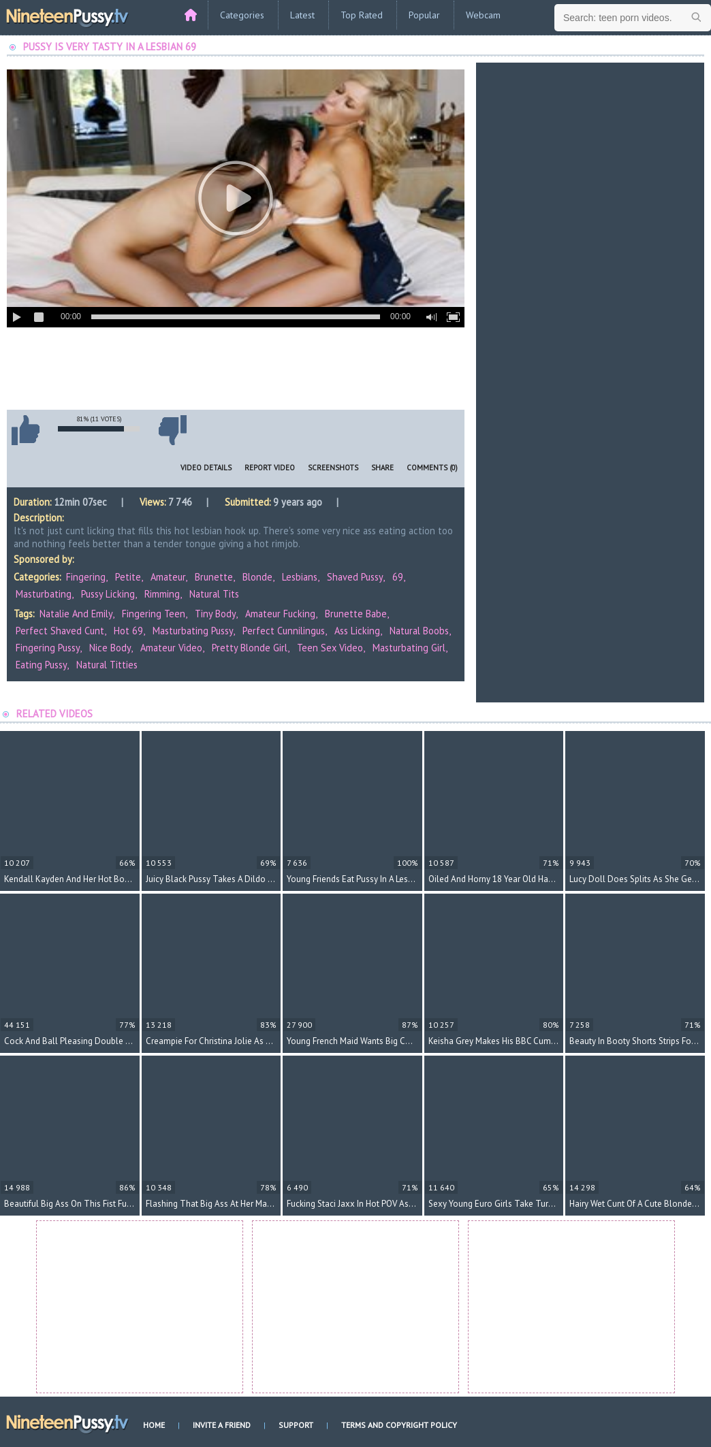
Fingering (86, 576)
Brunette (214, 576)
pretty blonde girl (249, 647)
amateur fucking (280, 613)
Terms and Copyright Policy (399, 1425)
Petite (128, 576)
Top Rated (362, 15)
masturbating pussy (193, 630)
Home (154, 1425)
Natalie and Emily (76, 613)
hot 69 (128, 630)
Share (382, 467)
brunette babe (356, 613)
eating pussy (41, 664)
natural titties (107, 664)
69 (397, 576)
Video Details (206, 467)
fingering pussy (48, 647)
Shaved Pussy (355, 576)
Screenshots (333, 467)
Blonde (257, 576)
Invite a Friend (222, 1425)
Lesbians (299, 576)
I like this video (25, 430)
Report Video (269, 467)
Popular (424, 15)
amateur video (171, 647)
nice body (110, 647)
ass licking (357, 630)
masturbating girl (409, 647)
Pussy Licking (108, 593)
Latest (302, 15)
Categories (242, 15)
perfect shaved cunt (60, 630)
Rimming (162, 593)
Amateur (168, 576)
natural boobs (419, 630)
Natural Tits (214, 593)
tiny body (215, 613)
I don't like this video (172, 430)
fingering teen (153, 613)
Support (296, 1425)
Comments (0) (432, 467)
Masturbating (44, 593)
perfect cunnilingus (283, 630)
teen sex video (330, 647)
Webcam (483, 15)
